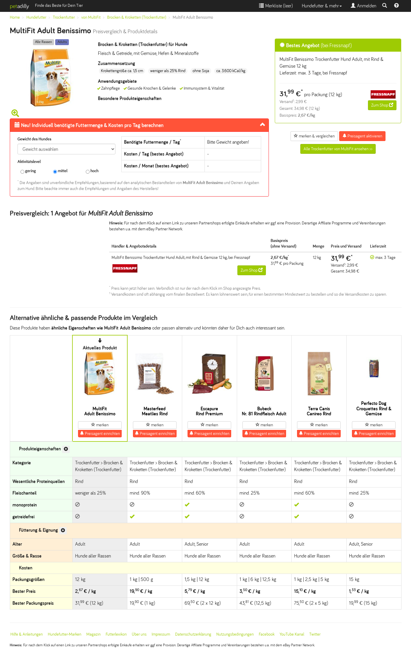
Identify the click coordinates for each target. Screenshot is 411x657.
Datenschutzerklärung (193, 634)
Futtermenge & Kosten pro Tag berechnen (89, 125)
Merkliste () (276, 5)
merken (100, 424)
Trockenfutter (64, 17)
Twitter (314, 634)
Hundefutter (36, 17)
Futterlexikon (116, 634)
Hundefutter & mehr (322, 5)
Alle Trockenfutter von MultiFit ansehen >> (338, 149)
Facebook (266, 634)
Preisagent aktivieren (362, 136)
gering (28, 171)
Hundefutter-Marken (64, 634)
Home (15, 17)
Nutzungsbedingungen (235, 634)
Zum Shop (382, 105)
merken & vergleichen (314, 136)
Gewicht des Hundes (34, 139)
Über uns (139, 634)
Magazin (93, 634)
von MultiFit (91, 17)
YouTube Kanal (292, 634)
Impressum (161, 634)
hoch (92, 171)
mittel (60, 171)
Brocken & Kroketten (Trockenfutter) (136, 17)
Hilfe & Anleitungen (26, 634)
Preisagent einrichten (100, 433)
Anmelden (363, 5)
